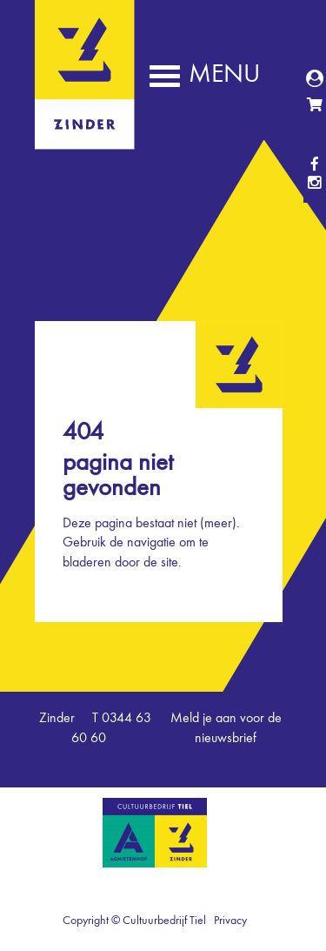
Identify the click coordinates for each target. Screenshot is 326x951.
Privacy (230, 920)
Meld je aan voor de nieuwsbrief (226, 728)
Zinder (85, 137)
